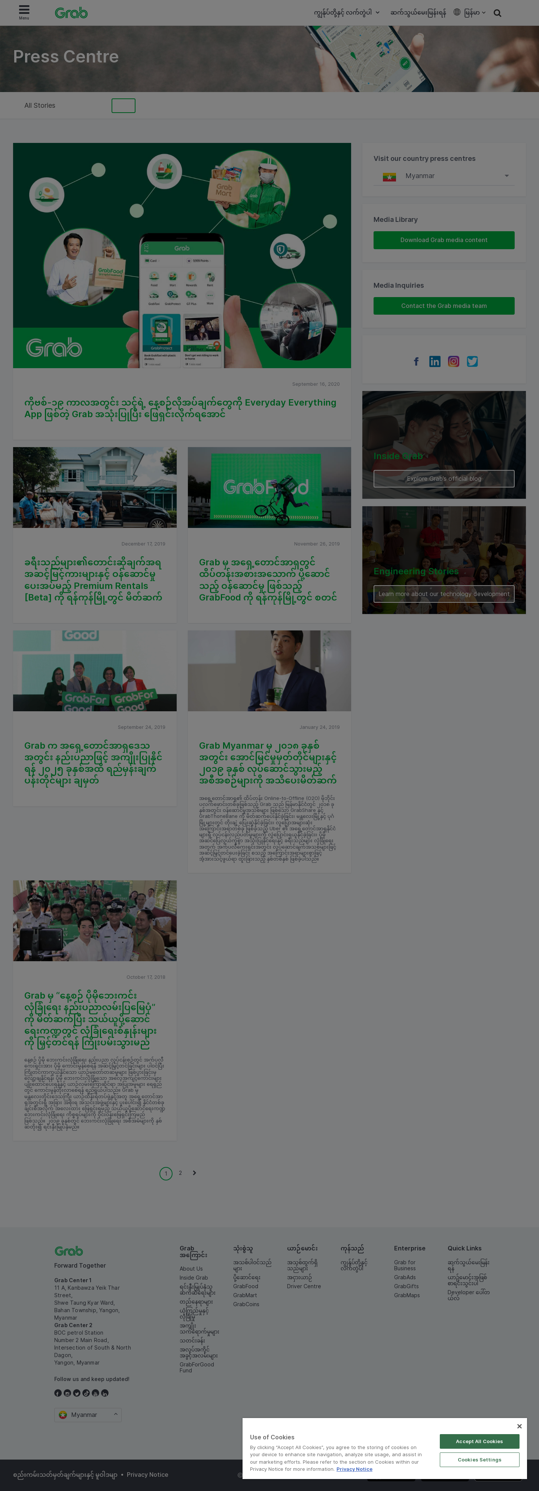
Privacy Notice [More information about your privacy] (354, 1469)
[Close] (519, 1426)
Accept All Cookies (479, 1441)
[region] (385, 1448)
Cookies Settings (480, 1460)
